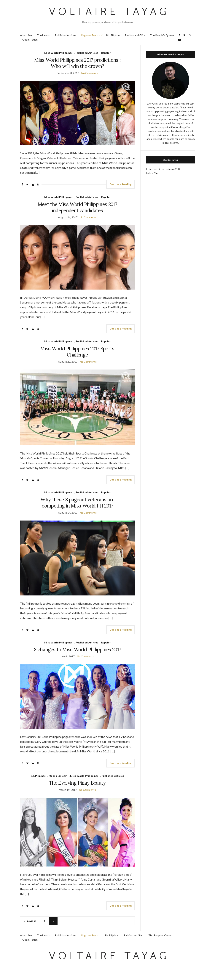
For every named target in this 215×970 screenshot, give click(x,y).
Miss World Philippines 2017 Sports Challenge (77, 352)
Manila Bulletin (58, 775)
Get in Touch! (30, 39)
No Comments (89, 73)
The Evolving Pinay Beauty (77, 783)
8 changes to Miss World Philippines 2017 (77, 649)
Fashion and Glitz (135, 35)
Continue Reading (120, 184)
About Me (26, 35)
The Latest (43, 35)
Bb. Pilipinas (113, 35)
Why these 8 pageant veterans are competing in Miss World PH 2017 (77, 503)
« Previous (30, 920)
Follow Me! (152, 173)
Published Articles (65, 35)
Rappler (106, 52)
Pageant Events (90, 35)
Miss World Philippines (58, 52)
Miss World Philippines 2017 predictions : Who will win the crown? (77, 63)
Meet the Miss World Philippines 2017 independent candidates (77, 207)
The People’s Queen (162, 35)
